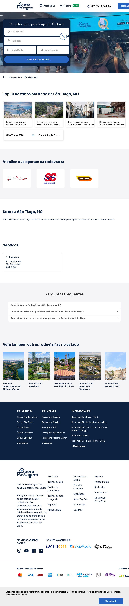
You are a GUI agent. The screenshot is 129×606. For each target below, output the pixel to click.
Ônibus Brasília (23, 427)
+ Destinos (22, 443)
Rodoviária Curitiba (80, 435)
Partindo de (18, 31)
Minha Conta (54, 510)
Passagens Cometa (51, 417)
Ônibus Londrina (24, 438)
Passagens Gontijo (50, 422)
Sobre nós (53, 476)
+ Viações (47, 443)
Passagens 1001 (49, 427)
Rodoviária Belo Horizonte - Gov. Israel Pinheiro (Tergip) (90, 429)
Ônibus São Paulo (25, 422)
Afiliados (98, 476)
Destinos (77, 510)
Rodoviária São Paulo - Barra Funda (88, 441)
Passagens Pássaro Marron (54, 438)
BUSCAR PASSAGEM (36, 59)
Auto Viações (80, 499)
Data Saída (17, 50)
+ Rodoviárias (78, 446)
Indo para (16, 41)
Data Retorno (51, 50)
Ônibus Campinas (25, 432)
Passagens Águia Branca (53, 432)
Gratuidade (79, 493)
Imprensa (52, 504)
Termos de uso (55, 481)
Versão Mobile (101, 481)
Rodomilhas (100, 487)
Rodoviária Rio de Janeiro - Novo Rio (89, 422)
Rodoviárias (79, 504)
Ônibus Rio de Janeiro (27, 417)
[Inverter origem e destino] (63, 36)
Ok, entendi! (110, 601)
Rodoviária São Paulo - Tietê (85, 417)
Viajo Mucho (100, 492)
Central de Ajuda (101, 6)
